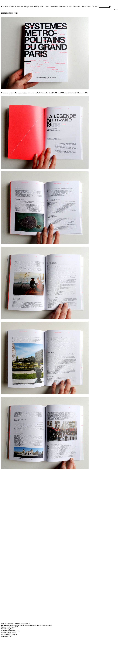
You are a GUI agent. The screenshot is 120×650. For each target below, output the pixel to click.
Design (26, 6)
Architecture (12, 6)
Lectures (69, 6)
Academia (62, 6)
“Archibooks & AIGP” (81, 93)
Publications (54, 6)
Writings (36, 6)
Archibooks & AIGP (14, 631)
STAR (62, 93)
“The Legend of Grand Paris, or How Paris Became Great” (32, 93)
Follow (89, 6)
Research (20, 6)
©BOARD (95, 6)
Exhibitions (76, 6)
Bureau (5, 6)
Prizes (47, 6)
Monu (42, 6)
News (31, 6)
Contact (83, 6)
